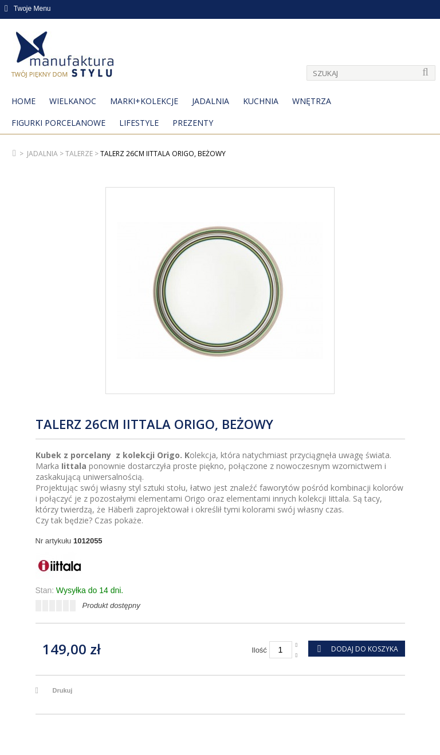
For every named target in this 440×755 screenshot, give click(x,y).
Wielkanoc (72, 101)
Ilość (259, 650)
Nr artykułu (54, 541)
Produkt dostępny (111, 605)
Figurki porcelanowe (58, 122)
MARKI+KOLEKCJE (144, 101)
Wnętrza (311, 101)
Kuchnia (260, 101)
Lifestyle (139, 122)
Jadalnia (210, 101)
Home (23, 101)
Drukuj (63, 690)
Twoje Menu (28, 9)
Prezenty (192, 122)
